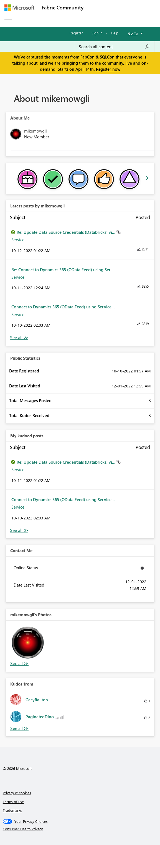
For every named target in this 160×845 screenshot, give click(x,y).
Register (76, 33)
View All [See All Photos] (19, 663)
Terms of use (13, 801)
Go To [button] (133, 33)
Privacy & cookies (17, 792)
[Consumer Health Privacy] (80, 829)
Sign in (97, 33)
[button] (28, 642)
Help (114, 33)
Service (17, 239)
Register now (108, 69)
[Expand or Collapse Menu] (8, 21)
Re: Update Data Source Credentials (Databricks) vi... (66, 232)
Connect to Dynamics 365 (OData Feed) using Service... (63, 306)
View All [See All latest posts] (19, 337)
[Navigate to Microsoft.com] (19, 7)
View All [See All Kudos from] (19, 728)
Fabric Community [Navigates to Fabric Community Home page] (62, 7)
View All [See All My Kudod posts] (19, 530)
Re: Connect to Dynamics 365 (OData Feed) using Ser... (62, 269)
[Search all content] (114, 46)
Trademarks (12, 810)
